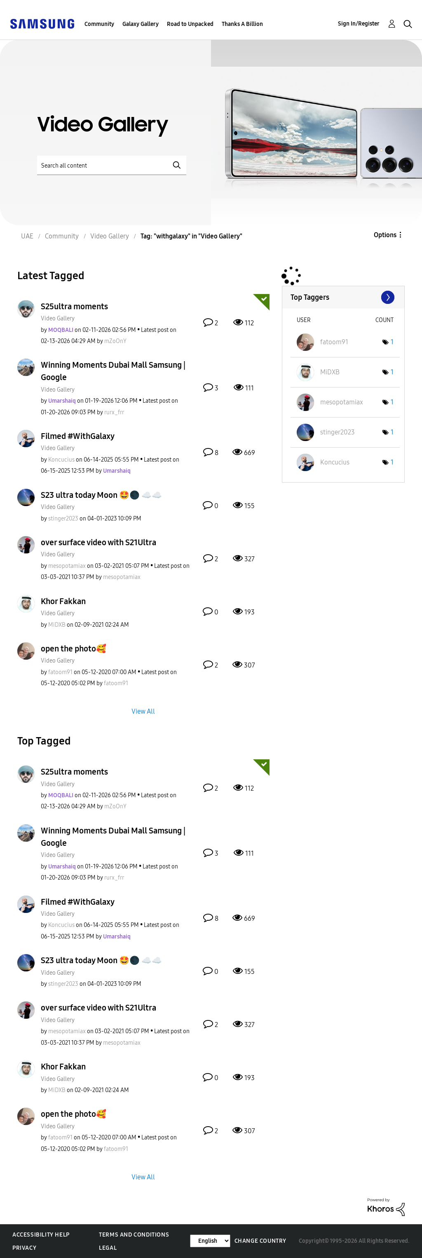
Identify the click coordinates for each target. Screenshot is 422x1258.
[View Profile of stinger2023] (63, 518)
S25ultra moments (74, 306)
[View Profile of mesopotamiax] (67, 565)
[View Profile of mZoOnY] (115, 341)
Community (99, 24)
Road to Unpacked (190, 24)
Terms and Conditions (134, 1234)
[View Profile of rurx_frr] (114, 412)
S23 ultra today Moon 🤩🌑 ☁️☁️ (101, 495)
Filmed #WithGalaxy (78, 436)
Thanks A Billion (242, 24)
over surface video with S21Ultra (98, 542)
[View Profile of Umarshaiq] (62, 400)
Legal (108, 1247)
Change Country (260, 1240)
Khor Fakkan (63, 601)
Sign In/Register (359, 23)
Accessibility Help (41, 1234)
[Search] (111, 165)
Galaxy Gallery (140, 24)
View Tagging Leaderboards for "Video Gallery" (343, 297)
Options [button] (385, 235)
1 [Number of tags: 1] (392, 342)
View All (143, 711)
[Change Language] (210, 1241)
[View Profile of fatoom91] (60, 672)
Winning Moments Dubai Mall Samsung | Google (113, 371)
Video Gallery (58, 318)
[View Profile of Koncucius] (61, 459)
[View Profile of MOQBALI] (60, 330)
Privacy (24, 1247)
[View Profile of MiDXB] (57, 624)
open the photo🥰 (73, 649)
